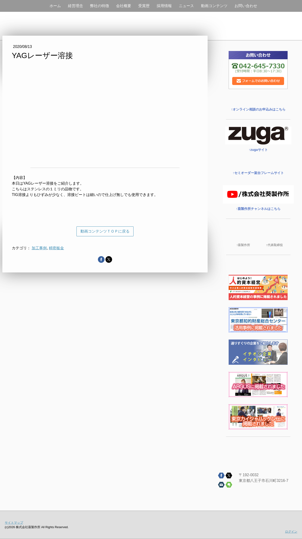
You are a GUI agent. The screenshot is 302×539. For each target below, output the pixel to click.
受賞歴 (144, 6)
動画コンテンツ (214, 6)
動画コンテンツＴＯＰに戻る (105, 231)
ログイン (291, 531)
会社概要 (123, 6)
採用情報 (164, 6)
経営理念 (75, 6)
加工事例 (39, 248)
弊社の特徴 (99, 6)
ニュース (186, 6)
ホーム (55, 6)
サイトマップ (14, 522)
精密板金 (56, 248)
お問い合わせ (246, 6)
